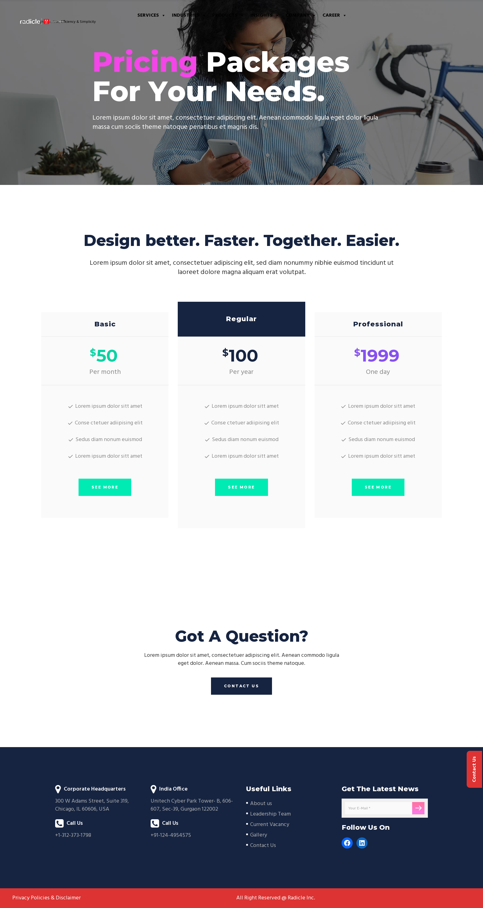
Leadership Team (270, 814)
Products (228, 15)
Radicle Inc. (301, 898)
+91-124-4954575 (171, 835)
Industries (189, 15)
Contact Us (263, 845)
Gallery (258, 835)
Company (301, 15)
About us (261, 803)
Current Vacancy (269, 824)
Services (151, 15)
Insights (264, 15)
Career (335, 15)
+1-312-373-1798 (73, 835)
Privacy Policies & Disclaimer (46, 898)
